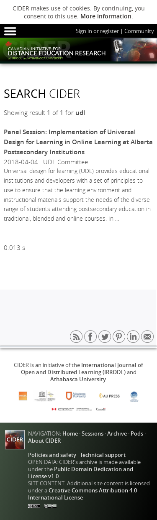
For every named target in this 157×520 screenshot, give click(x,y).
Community (139, 31)
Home (70, 433)
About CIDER (44, 440)
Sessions (92, 433)
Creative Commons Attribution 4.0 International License (82, 494)
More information (105, 16)
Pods (137, 433)
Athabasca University (78, 379)
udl (80, 112)
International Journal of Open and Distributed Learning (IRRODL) (82, 369)
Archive (117, 433)
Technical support (103, 455)
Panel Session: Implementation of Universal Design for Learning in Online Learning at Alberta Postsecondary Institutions (78, 141)
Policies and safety (52, 455)
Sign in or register (97, 31)
